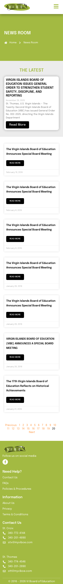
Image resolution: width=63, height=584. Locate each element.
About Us (8, 503)
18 (43, 428)
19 (48, 428)
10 (54, 425)
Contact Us (10, 477)
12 (13, 428)
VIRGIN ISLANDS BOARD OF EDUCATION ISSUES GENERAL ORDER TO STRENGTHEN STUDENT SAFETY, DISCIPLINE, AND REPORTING (30, 87)
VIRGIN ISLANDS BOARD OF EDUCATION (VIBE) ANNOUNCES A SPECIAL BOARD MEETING (30, 343)
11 (8, 428)
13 (18, 428)
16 (33, 428)
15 (28, 428)
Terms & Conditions (15, 514)
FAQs (6, 483)
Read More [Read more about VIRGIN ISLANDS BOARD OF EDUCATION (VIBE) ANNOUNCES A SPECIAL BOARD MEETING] (15, 357)
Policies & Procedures (17, 489)
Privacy (7, 508)
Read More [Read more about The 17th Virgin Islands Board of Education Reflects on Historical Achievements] (15, 400)
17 (38, 428)
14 (23, 428)
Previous (11, 425)
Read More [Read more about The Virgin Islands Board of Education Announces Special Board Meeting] (15, 163)
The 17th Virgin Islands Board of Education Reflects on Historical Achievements (27, 386)
